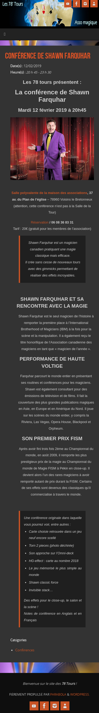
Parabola (58, 694)
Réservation (40, 222)
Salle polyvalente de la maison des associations (49, 193)
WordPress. (80, 694)
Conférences (25, 650)
